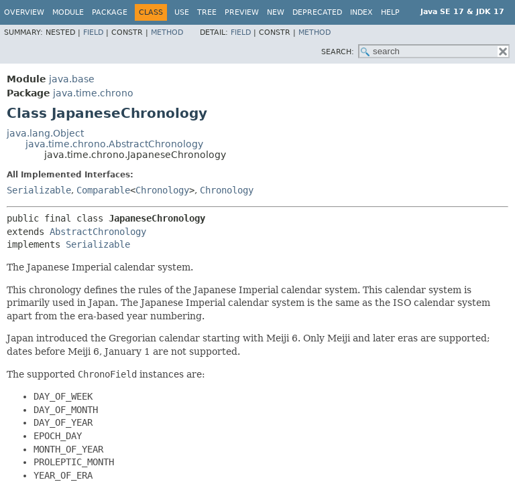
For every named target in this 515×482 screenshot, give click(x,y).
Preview (242, 12)
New (275, 12)
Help (390, 12)
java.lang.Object (45, 133)
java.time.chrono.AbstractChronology (114, 144)
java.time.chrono (93, 93)
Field (93, 32)
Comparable (103, 190)
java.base (72, 79)
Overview (24, 12)
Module (68, 12)
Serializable (39, 190)
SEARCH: (337, 52)
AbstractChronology (98, 231)
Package (109, 12)
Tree (207, 12)
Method (167, 32)
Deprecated (317, 12)
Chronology (162, 190)
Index (361, 12)
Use (181, 12)
